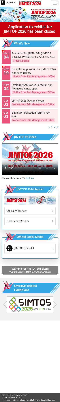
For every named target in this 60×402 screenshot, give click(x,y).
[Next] (57, 127)
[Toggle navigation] (54, 3)
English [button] (10, 2)
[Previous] (49, 127)
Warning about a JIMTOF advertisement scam (30, 270)
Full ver (30, 178)
